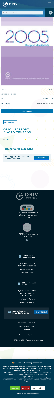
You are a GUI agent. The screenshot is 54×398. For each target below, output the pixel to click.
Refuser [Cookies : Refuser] (25, 388)
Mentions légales (26, 335)
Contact (26, 330)
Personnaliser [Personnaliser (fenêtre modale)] (38, 388)
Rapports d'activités (44, 103)
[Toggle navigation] (49, 4)
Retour (11, 122)
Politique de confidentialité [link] (27, 394)
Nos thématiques (26, 326)
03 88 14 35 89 (27, 272)
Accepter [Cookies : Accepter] (15, 388)
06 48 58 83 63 (27, 302)
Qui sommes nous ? (26, 323)
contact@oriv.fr (27, 269)
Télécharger (27, 111)
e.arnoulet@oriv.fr (27, 299)
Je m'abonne (41, 312)
